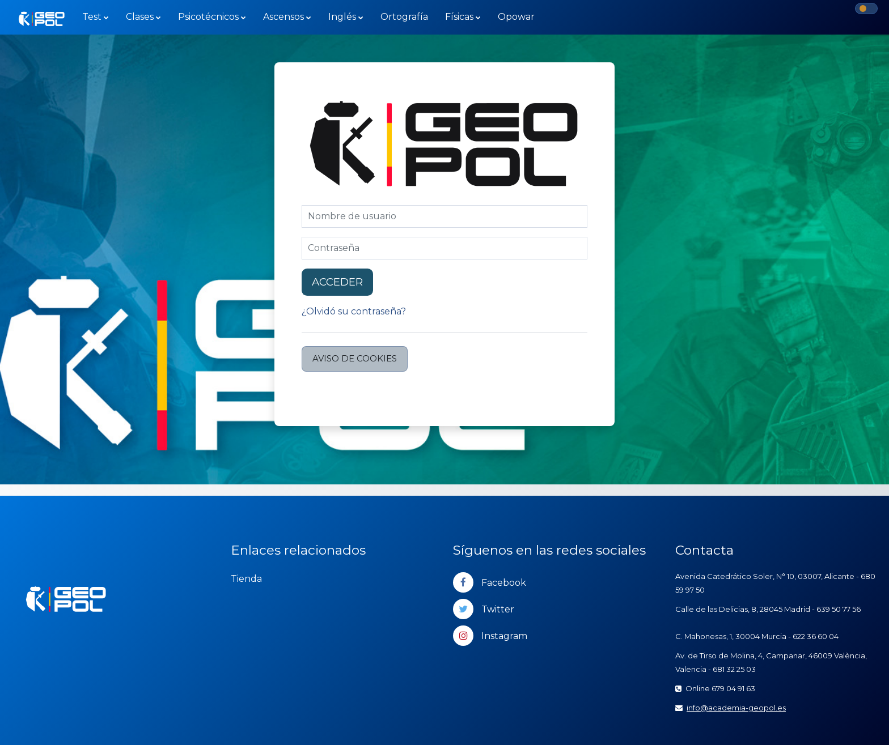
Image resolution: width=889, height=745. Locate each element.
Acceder (337, 281)
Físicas (459, 16)
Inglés (342, 16)
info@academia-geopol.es (736, 707)
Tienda (246, 578)
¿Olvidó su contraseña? (354, 311)
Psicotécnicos (208, 16)
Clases (140, 16)
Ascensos (283, 16)
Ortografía (404, 16)
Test (91, 16)
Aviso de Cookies (354, 358)
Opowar (516, 16)
